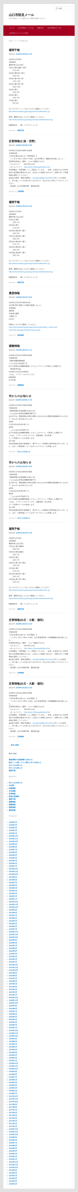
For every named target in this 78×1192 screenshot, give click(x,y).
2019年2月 (13, 1058)
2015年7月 (13, 1176)
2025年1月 (13, 866)
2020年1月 (13, 1028)
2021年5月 (13, 984)
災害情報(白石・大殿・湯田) (26, 619)
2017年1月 (13, 1126)
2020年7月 (13, 1011)
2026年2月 (13, 830)
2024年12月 (13, 869)
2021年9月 (13, 973)
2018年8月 (13, 1074)
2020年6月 (13, 1014)
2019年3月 (13, 1055)
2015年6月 (13, 1178)
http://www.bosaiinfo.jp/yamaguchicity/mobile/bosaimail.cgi (31, 120)
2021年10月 (13, 970)
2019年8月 (13, 1041)
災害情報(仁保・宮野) (22, 141)
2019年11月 (13, 1033)
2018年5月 (13, 1082)
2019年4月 (13, 1052)
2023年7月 (13, 915)
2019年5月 (13, 1050)
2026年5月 (13, 822)
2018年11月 (13, 1066)
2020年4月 (13, 1019)
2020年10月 (13, 1003)
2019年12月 (13, 1030)
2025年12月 (13, 836)
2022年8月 (13, 943)
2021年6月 (13, 981)
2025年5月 (13, 855)
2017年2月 (13, 1124)
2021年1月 (13, 995)
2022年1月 (13, 962)
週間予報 (14, 49)
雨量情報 (12, 805)
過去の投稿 (14, 745)
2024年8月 (13, 880)
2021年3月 (13, 989)
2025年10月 (13, 841)
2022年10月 (13, 937)
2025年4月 (13, 858)
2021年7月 (13, 978)
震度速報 (12, 810)
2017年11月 (13, 1099)
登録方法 (40, 28)
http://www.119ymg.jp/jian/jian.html (37, 167)
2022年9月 (13, 940)
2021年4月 (13, 987)
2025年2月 (13, 863)
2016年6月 (13, 1145)
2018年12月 (13, 1063)
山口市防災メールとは (26, 28)
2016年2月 (13, 1156)
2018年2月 (13, 1091)
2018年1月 (13, 1093)
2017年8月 (13, 1107)
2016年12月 (13, 1129)
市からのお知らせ (20, 395)
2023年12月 (13, 902)
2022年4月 (13, 954)
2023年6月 (13, 918)
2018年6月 (13, 1080)
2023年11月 (13, 904)
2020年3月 (13, 1022)
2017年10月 (13, 1102)
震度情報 (14, 293)
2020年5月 (13, 1017)
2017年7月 (13, 1110)
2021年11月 (13, 967)
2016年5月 (13, 1148)
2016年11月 (13, 1132)
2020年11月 (13, 1000)
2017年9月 (13, 1104)
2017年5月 (13, 1115)
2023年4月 (13, 924)
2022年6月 (13, 948)
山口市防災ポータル (54, 28)
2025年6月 (13, 852)
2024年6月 (13, 885)
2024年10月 (13, 874)
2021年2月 (13, 992)
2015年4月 (13, 1184)
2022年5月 (13, 951)
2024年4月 (13, 891)
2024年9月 (13, 877)
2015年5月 (13, 1181)
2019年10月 (13, 1036)
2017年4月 (13, 1118)
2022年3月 (13, 956)
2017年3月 (13, 1121)
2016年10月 (13, 1134)
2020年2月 (13, 1025)
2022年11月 (13, 934)
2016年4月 (13, 1151)
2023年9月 (13, 910)
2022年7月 (13, 946)
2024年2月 (13, 896)
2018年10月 (13, 1069)
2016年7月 (13, 1143)
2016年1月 (13, 1159)
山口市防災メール (21, 15)
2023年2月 (13, 926)
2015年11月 (13, 1165)
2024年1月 (13, 899)
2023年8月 (13, 913)
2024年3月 (13, 893)
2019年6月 (13, 1047)
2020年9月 (13, 1006)
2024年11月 (13, 871)
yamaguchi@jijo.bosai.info (42, 178)
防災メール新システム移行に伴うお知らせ (25, 762)
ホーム (11, 28)
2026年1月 (13, 833)
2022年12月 (13, 932)
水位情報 (12, 791)
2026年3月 (13, 828)
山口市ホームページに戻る (18, 33)
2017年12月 (13, 1096)
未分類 (11, 785)
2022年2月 (13, 959)
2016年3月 (13, 1154)
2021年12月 (13, 965)
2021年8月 (13, 976)
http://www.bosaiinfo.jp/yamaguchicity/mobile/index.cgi (29, 111)
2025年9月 (13, 844)
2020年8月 (13, 1009)
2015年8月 (13, 1173)
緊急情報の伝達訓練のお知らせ (21, 760)
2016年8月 (13, 1140)
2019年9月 (13, 1039)
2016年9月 (13, 1137)
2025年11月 (13, 839)
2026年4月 (13, 825)
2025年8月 (13, 847)
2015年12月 (13, 1162)
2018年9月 (13, 1071)
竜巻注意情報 (14, 796)
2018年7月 (13, 1077)
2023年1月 (13, 929)
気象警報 (12, 788)
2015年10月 (13, 1167)
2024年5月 (13, 888)
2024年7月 (13, 882)
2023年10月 (13, 907)
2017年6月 (13, 1113)
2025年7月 (13, 850)
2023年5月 (13, 921)
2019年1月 (13, 1061)
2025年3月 (13, 861)
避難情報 (14, 345)
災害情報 (21, 191)
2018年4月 (13, 1085)
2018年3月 (13, 1088)
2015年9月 (13, 1170)
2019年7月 (13, 1044)
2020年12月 (13, 998)
